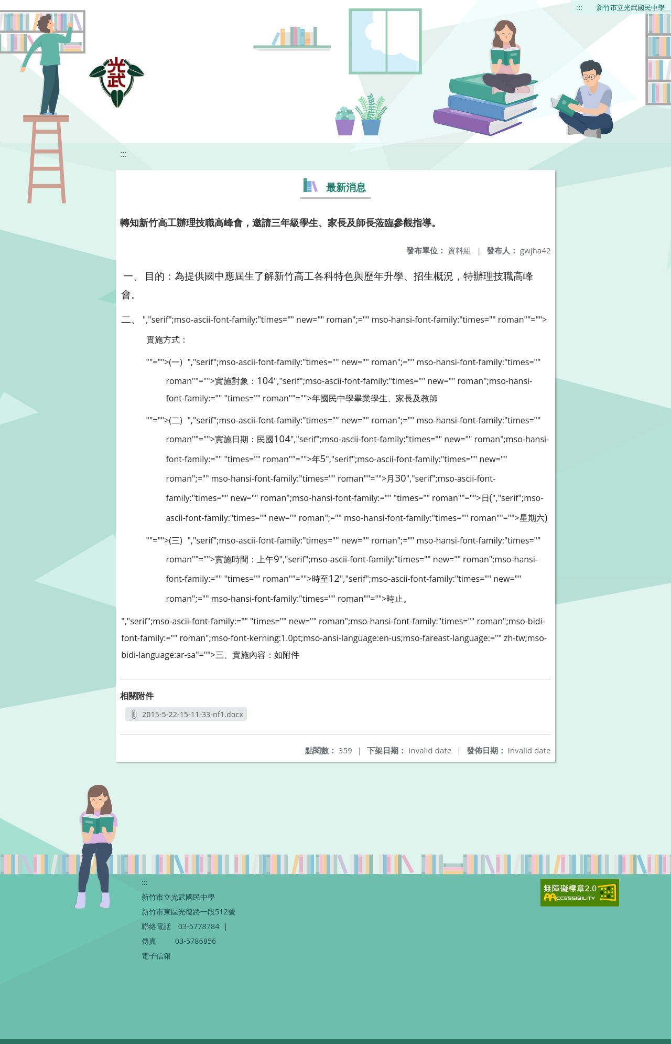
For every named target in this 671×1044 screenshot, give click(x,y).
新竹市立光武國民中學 (631, 7)
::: (579, 7)
